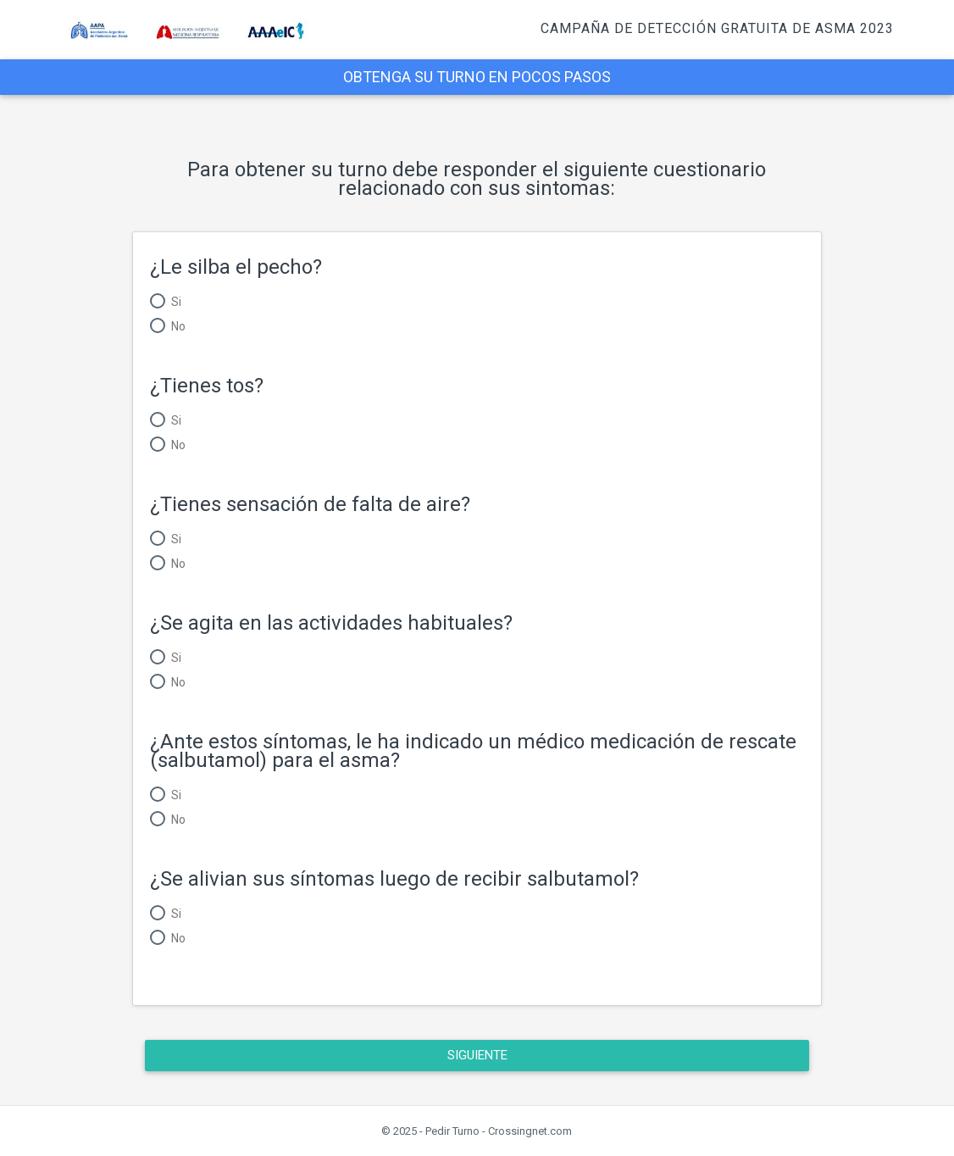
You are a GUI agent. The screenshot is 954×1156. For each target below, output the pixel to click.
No (178, 326)
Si (176, 301)
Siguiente (476, 1055)
